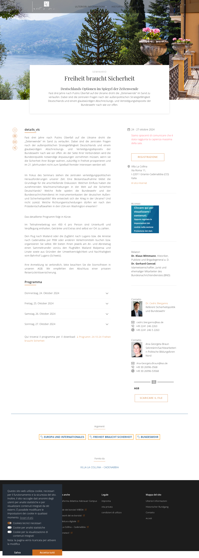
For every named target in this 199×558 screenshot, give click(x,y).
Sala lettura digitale (67, 518)
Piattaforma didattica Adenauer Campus (77, 501)
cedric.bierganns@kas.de (151, 321)
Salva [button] (17, 552)
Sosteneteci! (64, 529)
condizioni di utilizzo (111, 512)
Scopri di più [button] (27, 517)
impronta (106, 501)
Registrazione (148, 157)
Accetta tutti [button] (47, 552)
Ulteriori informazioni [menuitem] (93, 6)
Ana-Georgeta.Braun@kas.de (153, 362)
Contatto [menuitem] (159, 6)
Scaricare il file (151, 397)
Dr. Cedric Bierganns (157, 302)
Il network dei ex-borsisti (70, 512)
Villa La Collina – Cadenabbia (99, 467)
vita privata (107, 506)
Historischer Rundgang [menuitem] (130, 6)
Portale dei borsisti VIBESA (71, 506)
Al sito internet (139, 182)
